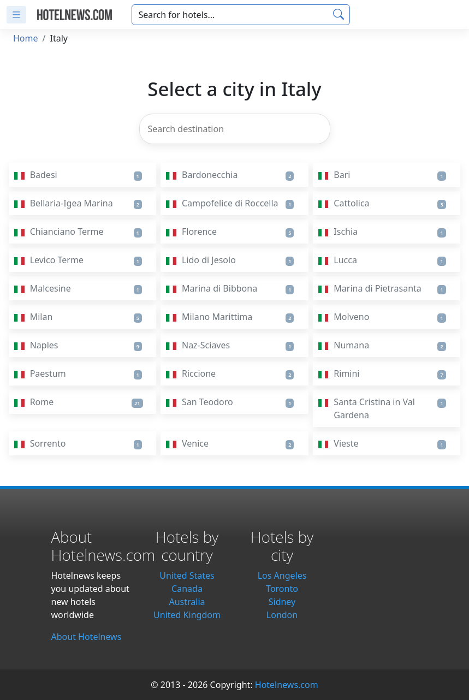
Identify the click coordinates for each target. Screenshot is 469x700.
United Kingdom (187, 615)
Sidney (282, 602)
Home (25, 38)
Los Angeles (282, 576)
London (282, 615)
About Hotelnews (86, 637)
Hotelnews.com (286, 685)
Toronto (282, 589)
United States (187, 576)
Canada (187, 589)
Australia (187, 602)
